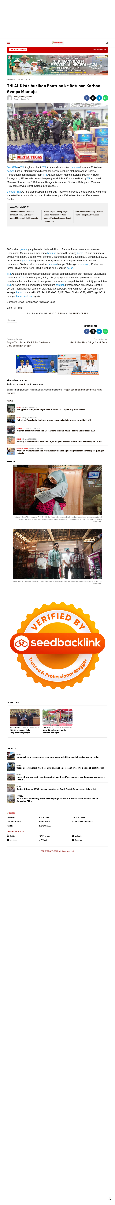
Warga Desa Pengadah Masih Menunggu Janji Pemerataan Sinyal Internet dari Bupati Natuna (60, 768)
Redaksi (11, 818)
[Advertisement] (57, 19)
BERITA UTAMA (22, 448)
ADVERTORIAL (15, 728)
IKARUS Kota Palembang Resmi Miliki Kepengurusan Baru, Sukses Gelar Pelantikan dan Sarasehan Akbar (57, 799)
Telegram (77, 840)
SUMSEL (20, 796)
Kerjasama (45, 826)
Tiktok (43, 840)
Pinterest (44, 836)
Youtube (12, 840)
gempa (10, 171)
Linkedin (76, 836)
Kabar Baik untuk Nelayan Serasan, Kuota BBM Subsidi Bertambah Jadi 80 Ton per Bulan (58, 757)
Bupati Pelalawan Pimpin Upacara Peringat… (54, 731)
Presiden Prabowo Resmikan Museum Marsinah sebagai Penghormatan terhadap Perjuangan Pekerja (60, 452)
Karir (10, 826)
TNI (22, 167)
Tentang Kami (78, 818)
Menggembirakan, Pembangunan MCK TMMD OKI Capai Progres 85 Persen (51, 409)
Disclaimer (44, 822)
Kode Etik (44, 818)
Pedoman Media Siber (82, 822)
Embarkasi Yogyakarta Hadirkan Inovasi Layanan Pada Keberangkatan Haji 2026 (54, 420)
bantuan (75, 167)
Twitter (11, 836)
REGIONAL (20, 428)
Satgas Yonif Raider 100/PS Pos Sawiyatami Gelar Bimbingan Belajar (31, 342)
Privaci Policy (14, 822)
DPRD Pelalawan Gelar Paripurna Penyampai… (21, 731)
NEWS (10, 400)
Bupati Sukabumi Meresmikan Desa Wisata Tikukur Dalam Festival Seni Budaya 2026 (56, 431)
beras (80, 253)
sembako (84, 264)
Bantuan (11, 191)
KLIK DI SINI (56, 313)
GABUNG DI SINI (78, 313)
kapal (19, 292)
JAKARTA (12, 167)
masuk (22, 384)
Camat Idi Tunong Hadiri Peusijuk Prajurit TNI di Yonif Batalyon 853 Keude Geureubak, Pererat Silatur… (61, 778)
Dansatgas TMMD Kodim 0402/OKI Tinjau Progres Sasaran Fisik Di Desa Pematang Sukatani (59, 441)
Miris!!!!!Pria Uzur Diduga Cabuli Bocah (84, 341)
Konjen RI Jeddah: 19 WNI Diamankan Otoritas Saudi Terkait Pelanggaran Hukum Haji (56, 789)
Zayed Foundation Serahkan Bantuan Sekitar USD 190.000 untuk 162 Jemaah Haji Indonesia (24, 215)
